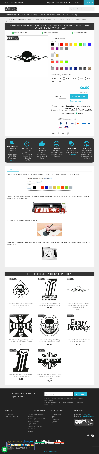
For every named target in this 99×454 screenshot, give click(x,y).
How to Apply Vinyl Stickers (36, 419)
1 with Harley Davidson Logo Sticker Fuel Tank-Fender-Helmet (20, 375)
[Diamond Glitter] (53, 69)
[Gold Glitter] (90, 69)
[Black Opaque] (53, 45)
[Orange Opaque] (67, 45)
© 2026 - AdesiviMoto (49, 451)
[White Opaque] (57, 45)
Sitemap (30, 431)
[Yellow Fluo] (62, 62)
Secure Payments (34, 421)
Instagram (92, 436)
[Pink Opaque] (53, 49)
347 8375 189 (18, 2)
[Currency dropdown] (67, 2)
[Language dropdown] (51, 2)
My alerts (54, 422)
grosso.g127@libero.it (87, 416)
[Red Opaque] (62, 45)
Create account (56, 419)
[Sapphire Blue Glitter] (71, 69)
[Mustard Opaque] (71, 45)
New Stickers (9, 414)
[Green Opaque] (80, 45)
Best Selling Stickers (11, 417)
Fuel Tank (51, 15)
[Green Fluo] (67, 62)
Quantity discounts (76, 101)
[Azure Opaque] (85, 45)
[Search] (81, 9)
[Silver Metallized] (53, 56)
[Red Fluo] (53, 62)
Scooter (21, 15)
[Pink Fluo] (57, 62)
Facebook (88, 436)
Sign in (53, 417)
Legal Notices (32, 424)
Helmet (42, 15)
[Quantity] (61, 96)
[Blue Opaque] (90, 45)
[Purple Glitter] (67, 69)
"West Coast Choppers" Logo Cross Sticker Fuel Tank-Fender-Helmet (21, 341)
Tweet (63, 133)
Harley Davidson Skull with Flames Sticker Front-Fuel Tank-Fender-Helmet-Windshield (78, 305)
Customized (62, 15)
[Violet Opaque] (57, 49)
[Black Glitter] (85, 69)
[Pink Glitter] (57, 69)
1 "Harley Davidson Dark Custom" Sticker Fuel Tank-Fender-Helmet (49, 304)
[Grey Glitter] (80, 69)
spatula (73, 154)
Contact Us (31, 429)
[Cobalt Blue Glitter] (76, 69)
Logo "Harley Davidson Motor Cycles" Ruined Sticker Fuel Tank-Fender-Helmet (49, 376)
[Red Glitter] (62, 69)
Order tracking (56, 414)
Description (13, 169)
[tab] (13, 170)
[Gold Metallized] (57, 56)
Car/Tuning (32, 15)
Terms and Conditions (35, 426)
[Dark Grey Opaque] (67, 49)
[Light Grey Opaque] (62, 49)
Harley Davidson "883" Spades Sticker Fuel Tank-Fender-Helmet (21, 304)
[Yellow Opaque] (76, 45)
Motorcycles (11, 15)
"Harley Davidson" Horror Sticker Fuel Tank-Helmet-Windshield (78, 341)
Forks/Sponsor (76, 15)
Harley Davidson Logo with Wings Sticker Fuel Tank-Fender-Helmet (49, 341)
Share (58, 133)
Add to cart (79, 96)
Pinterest (68, 133)
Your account (57, 411)
